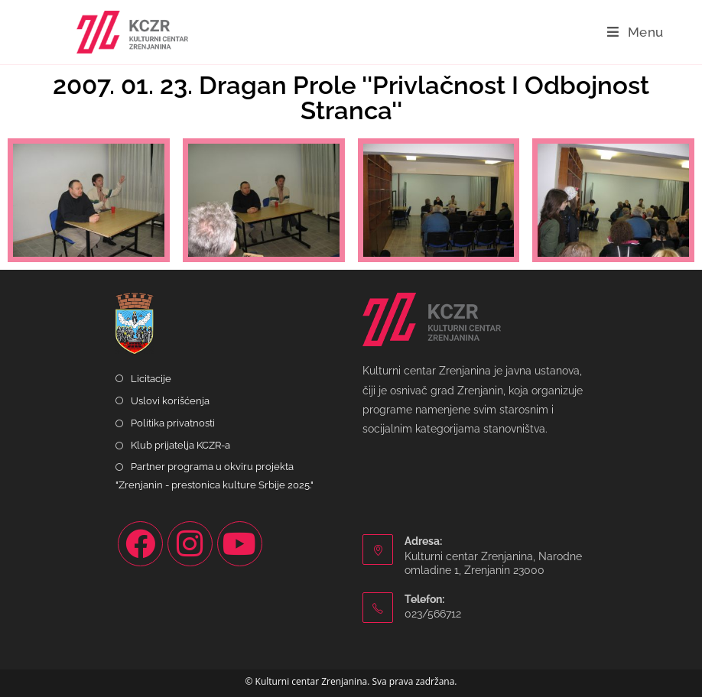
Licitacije (151, 378)
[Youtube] (239, 543)
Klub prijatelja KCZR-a (180, 445)
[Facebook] (140, 543)
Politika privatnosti (173, 423)
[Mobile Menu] (635, 32)
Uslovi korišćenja (170, 401)
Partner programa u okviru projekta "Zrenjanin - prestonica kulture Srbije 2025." (214, 475)
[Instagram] (190, 543)
